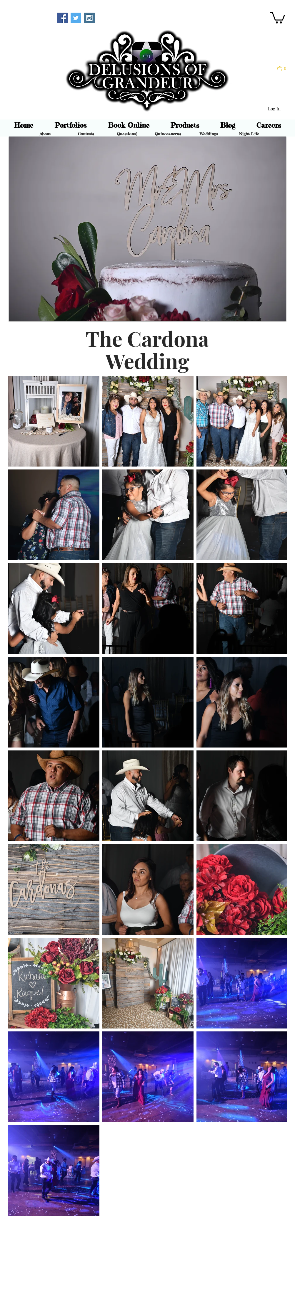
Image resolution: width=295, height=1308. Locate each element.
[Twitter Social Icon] (76, 18)
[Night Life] (249, 134)
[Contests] (85, 134)
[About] (45, 134)
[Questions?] (126, 134)
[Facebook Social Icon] (62, 18)
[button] (277, 17)
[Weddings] (208, 134)
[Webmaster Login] (32, 17)
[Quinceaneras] (167, 134)
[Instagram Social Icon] (89, 18)
